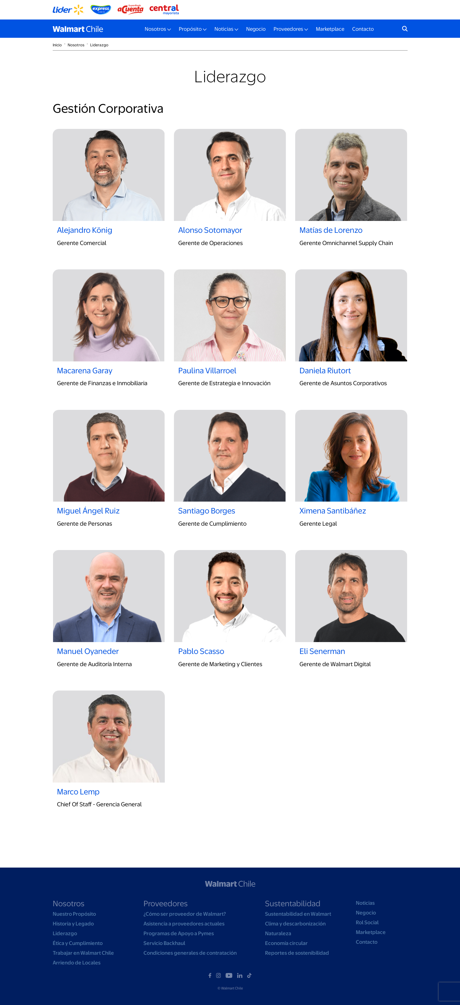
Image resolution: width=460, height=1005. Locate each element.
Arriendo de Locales (77, 963)
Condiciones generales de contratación (190, 953)
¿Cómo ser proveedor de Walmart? (184, 914)
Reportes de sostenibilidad (297, 953)
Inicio (57, 45)
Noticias (365, 903)
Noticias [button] (223, 29)
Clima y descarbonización (295, 924)
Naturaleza (278, 933)
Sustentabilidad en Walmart (298, 914)
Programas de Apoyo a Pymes (178, 933)
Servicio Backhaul (164, 943)
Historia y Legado (73, 924)
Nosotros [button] (155, 29)
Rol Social (367, 922)
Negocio (256, 29)
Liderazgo (99, 45)
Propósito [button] (190, 29)
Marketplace (330, 29)
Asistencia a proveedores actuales (184, 924)
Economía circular (286, 943)
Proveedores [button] (288, 29)
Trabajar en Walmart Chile (83, 953)
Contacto (363, 29)
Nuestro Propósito (74, 914)
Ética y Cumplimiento (78, 943)
